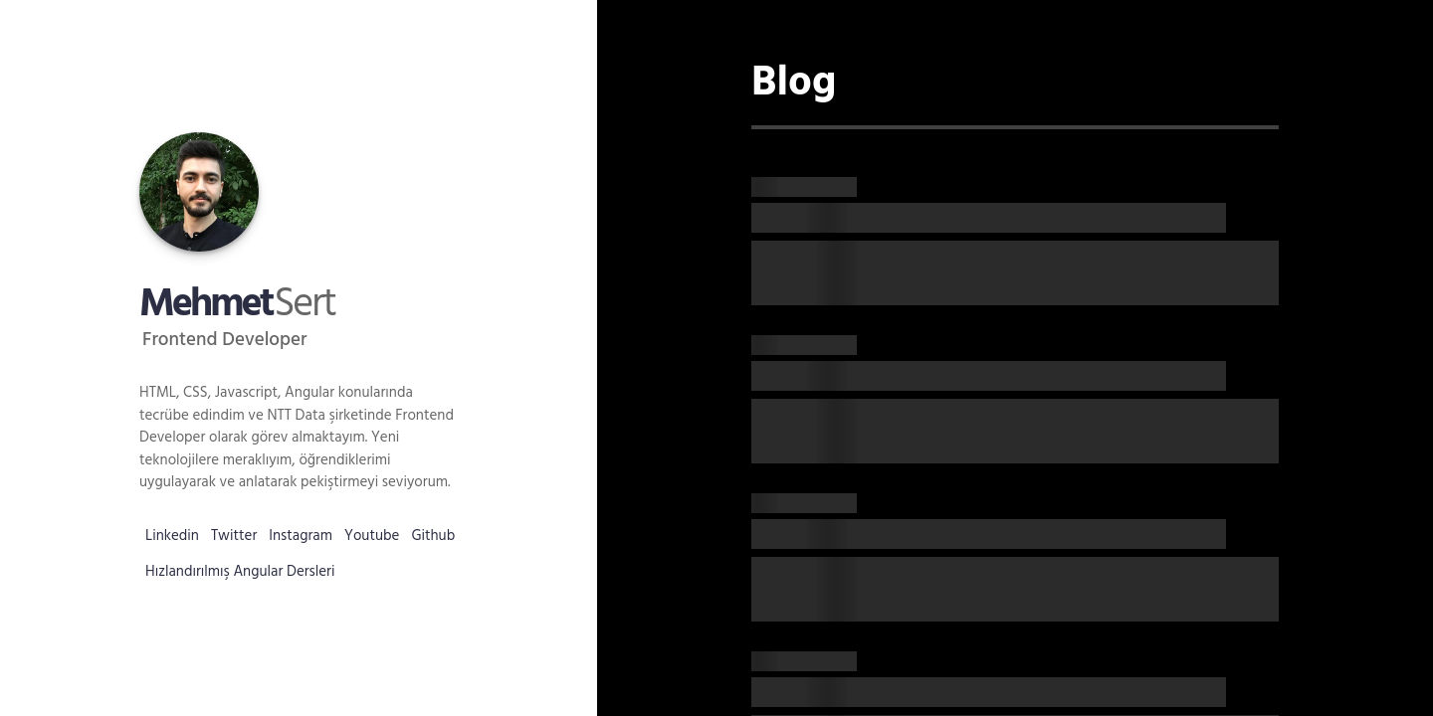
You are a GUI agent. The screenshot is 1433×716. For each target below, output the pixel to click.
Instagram (300, 536)
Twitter (234, 536)
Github (433, 536)
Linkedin (172, 536)
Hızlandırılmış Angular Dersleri (240, 572)
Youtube (371, 536)
